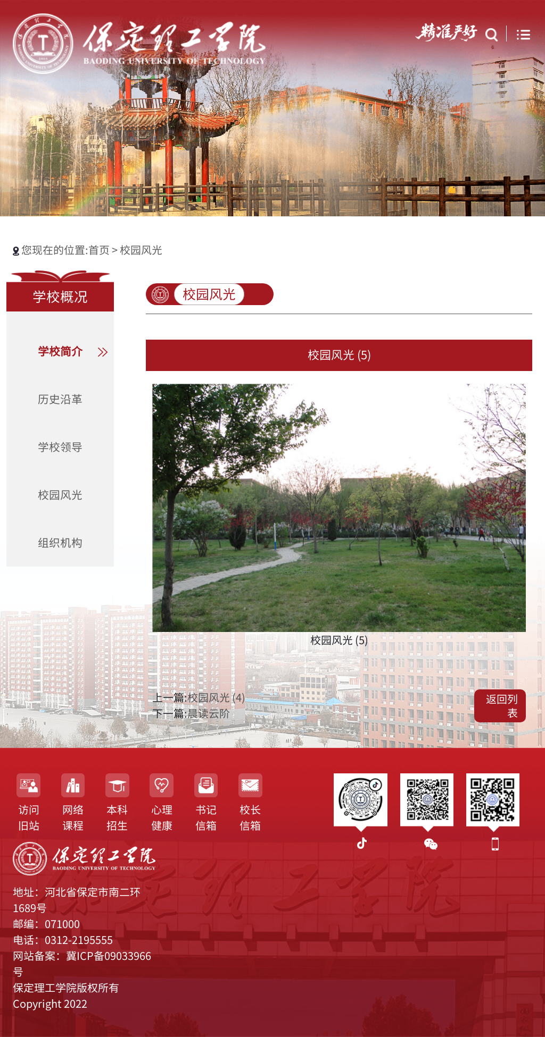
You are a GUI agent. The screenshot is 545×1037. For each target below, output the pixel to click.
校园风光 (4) (216, 697)
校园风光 (141, 250)
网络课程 (73, 817)
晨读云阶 (208, 713)
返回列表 (502, 706)
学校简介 (60, 351)
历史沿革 (60, 399)
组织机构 (60, 542)
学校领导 (60, 447)
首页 (100, 250)
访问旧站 (28, 817)
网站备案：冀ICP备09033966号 (82, 963)
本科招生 (117, 817)
